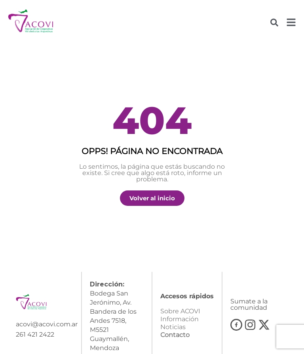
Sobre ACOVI (180, 314)
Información (179, 322)
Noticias (173, 330)
